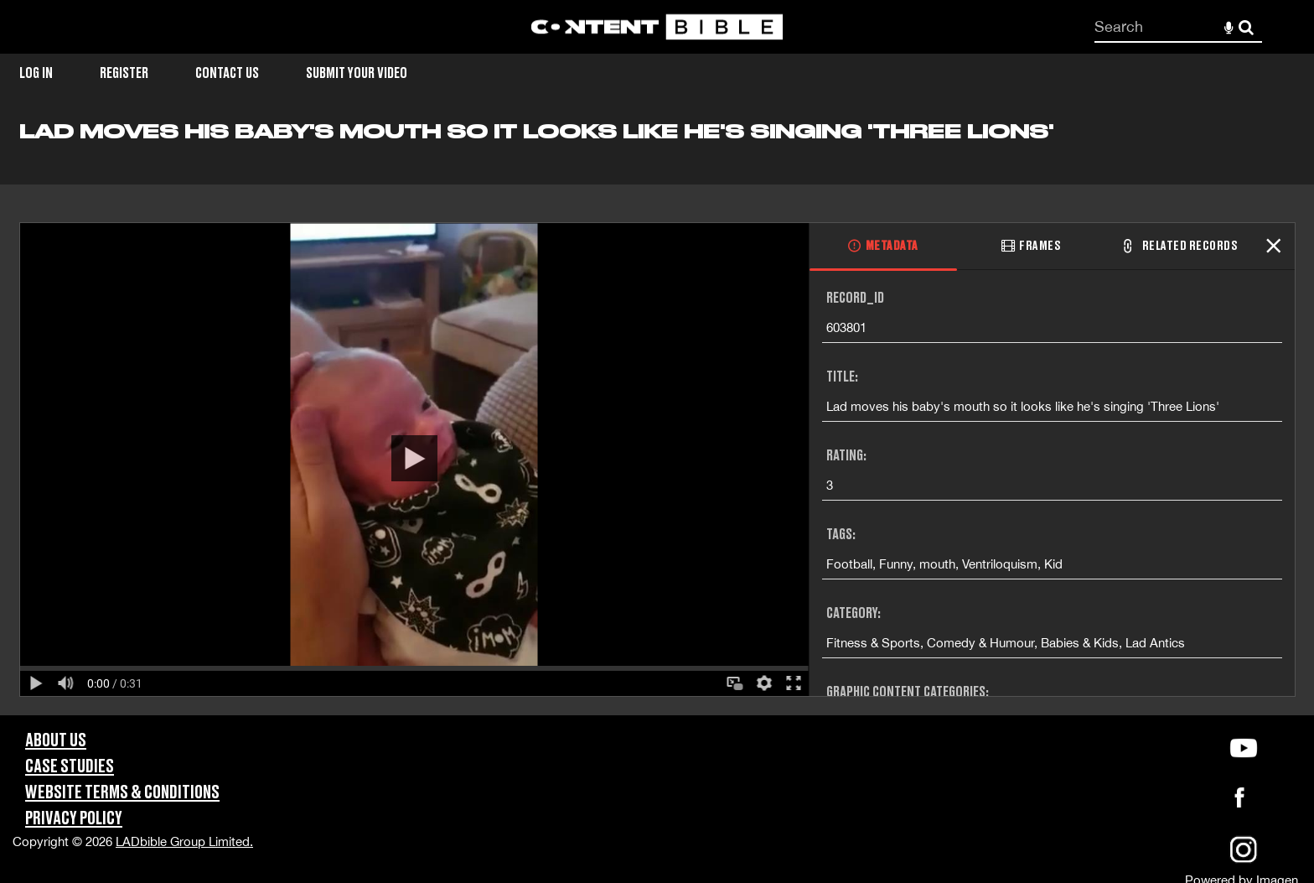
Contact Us (227, 73)
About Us (55, 741)
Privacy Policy (73, 819)
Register (124, 73)
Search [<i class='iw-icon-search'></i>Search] (1246, 26)
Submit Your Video (356, 73)
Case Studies (69, 767)
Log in (36, 73)
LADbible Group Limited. (184, 841)
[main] (657, 417)
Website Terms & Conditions (122, 793)
